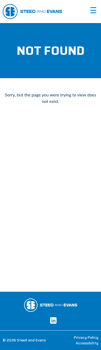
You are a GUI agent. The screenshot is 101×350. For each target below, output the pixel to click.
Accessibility (87, 343)
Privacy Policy (86, 337)
